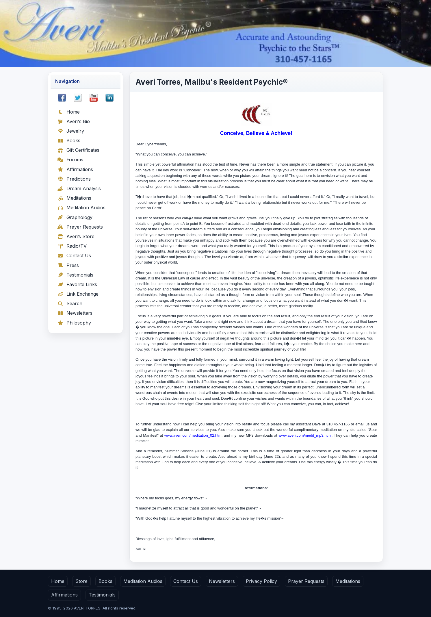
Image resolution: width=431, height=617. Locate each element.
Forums (70, 159)
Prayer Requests (80, 227)
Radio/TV (72, 246)
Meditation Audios (81, 207)
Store (81, 581)
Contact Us (74, 255)
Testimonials (75, 275)
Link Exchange (78, 294)
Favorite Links (77, 284)
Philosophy (74, 323)
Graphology (74, 217)
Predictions (74, 179)
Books (68, 140)
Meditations (74, 198)
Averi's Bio (73, 121)
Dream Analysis (79, 188)
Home (68, 112)
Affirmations (75, 169)
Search (69, 303)
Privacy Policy (261, 581)
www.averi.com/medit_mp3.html (305, 435)
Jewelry (70, 131)
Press (68, 265)
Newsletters (74, 313)
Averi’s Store (75, 236)
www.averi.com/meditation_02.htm (193, 435)
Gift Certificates (78, 150)
